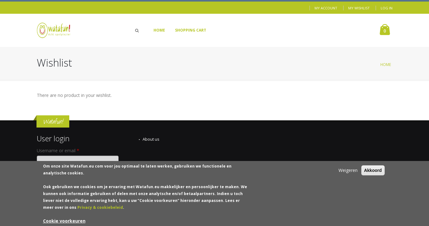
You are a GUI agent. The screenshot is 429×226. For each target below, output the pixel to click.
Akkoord (373, 173)
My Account (325, 8)
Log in (386, 8)
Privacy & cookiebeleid (100, 210)
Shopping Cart (190, 30)
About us (151, 139)
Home (159, 30)
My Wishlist (359, 8)
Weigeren (348, 173)
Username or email (58, 150)
